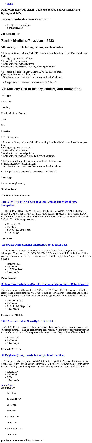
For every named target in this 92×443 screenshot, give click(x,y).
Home (10, 3)
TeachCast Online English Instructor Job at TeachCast (34, 244)
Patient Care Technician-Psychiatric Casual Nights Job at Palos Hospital (44, 284)
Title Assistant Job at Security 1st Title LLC (27, 321)
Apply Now (7, 385)
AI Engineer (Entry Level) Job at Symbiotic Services (33, 355)
